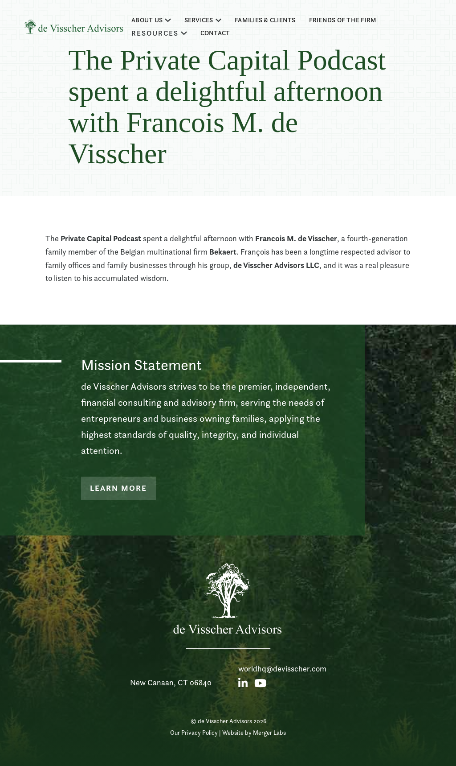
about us (147, 20)
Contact (215, 33)
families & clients (265, 20)
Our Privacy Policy (194, 733)
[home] (74, 27)
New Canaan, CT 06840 (171, 682)
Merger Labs (269, 733)
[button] (151, 20)
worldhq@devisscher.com (282, 668)
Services (198, 20)
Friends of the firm (343, 20)
